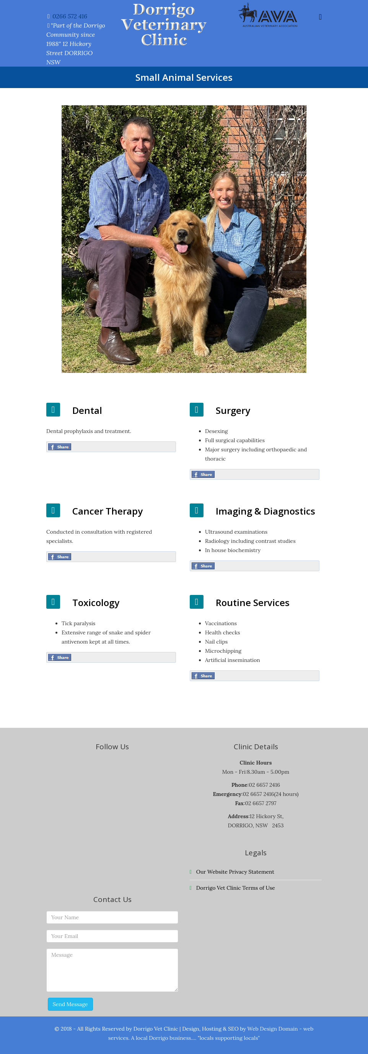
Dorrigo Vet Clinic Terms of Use (235, 887)
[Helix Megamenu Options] (320, 16)
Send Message (70, 1004)
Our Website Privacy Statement (234, 871)
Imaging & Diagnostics (265, 511)
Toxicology (95, 602)
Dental (87, 410)
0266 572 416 (69, 16)
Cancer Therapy (107, 511)
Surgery (233, 410)
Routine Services (253, 602)
